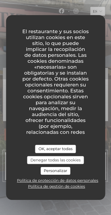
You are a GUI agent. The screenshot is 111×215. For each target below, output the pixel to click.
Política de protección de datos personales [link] (57, 180)
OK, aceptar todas (55, 148)
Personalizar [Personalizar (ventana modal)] (55, 170)
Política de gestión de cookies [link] (56, 186)
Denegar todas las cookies (55, 160)
